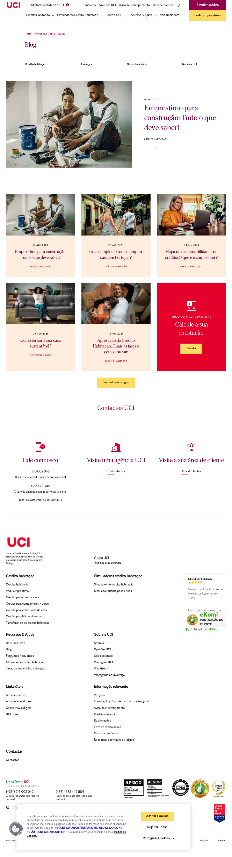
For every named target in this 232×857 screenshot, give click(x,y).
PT (181, 5)
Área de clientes (163, 5)
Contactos (89, 5)
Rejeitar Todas (157, 827)
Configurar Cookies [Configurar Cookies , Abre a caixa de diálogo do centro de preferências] (157, 838)
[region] (103, 827)
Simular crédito (207, 5)
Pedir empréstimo (207, 15)
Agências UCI (107, 5)
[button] (145, 149)
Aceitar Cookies (157, 816)
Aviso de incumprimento (134, 5)
